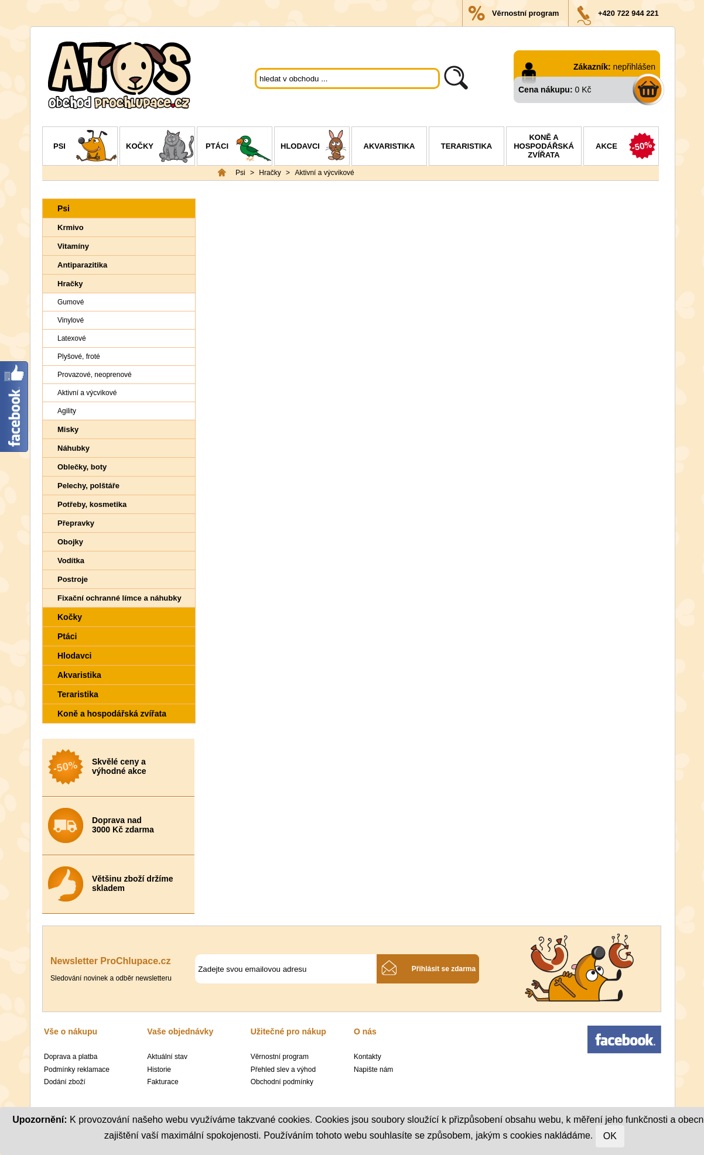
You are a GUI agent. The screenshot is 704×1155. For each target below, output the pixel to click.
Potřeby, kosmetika (92, 504)
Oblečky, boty (82, 466)
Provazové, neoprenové (94, 375)
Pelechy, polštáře (88, 485)
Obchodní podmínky (282, 1082)
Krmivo (70, 227)
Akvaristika (389, 146)
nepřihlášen (634, 66)
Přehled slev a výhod (283, 1069)
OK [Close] (610, 1136)
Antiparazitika (82, 265)
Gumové (70, 302)
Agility (66, 411)
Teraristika (466, 146)
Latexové (71, 338)
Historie (159, 1069)
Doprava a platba (70, 1057)
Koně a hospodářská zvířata (544, 146)
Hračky (270, 173)
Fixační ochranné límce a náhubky (119, 598)
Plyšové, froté (78, 356)
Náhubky (73, 448)
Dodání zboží (65, 1082)
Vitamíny (73, 246)
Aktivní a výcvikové (324, 173)
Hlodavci (315, 147)
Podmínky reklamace (77, 1069)
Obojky (70, 541)
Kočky (160, 147)
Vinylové (70, 320)
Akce (627, 147)
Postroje (72, 579)
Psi (85, 147)
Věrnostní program (525, 13)
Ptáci (239, 147)
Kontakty (367, 1057)
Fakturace (162, 1082)
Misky (67, 429)
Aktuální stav (167, 1057)
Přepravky (75, 523)
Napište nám (373, 1069)
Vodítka (70, 560)
